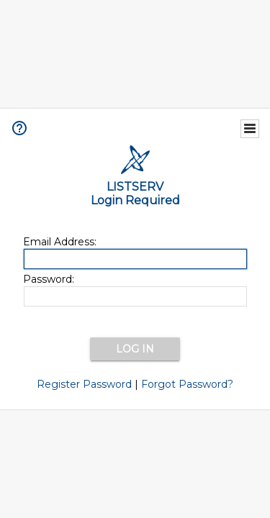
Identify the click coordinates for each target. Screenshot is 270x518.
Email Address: (59, 241)
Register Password (84, 384)
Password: (48, 279)
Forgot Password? (187, 384)
